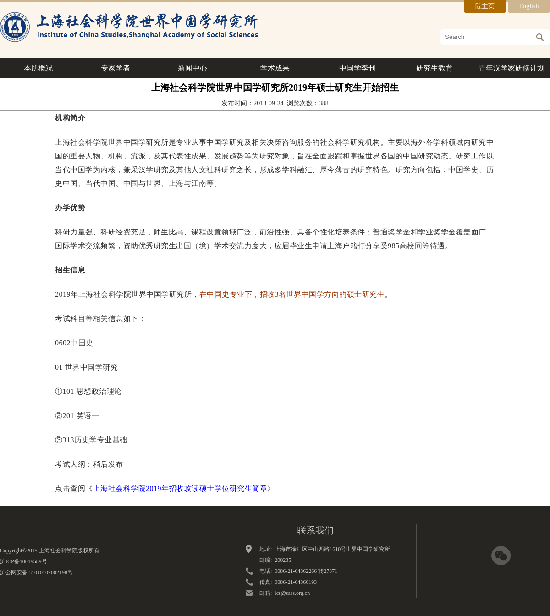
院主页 (485, 6)
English (529, 6)
